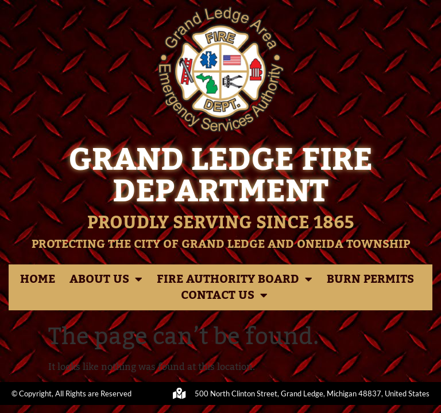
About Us (105, 279)
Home (37, 279)
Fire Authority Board (234, 279)
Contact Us (224, 295)
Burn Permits (370, 279)
